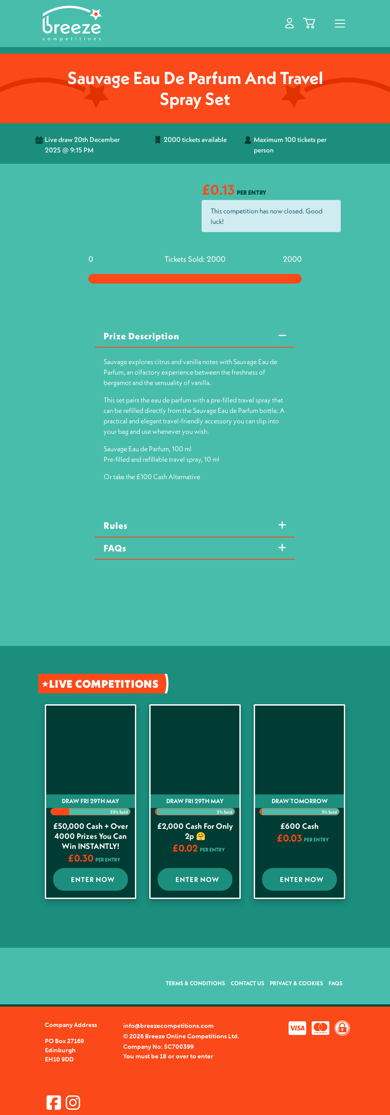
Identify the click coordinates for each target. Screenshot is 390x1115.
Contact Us (247, 983)
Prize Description (141, 336)
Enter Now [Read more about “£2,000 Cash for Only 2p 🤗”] (197, 879)
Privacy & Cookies (296, 983)
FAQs (115, 548)
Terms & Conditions (195, 983)
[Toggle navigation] (340, 24)
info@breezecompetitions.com (168, 1026)
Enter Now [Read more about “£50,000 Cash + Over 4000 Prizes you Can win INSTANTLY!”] (93, 879)
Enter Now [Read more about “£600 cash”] (302, 879)
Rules (116, 525)
